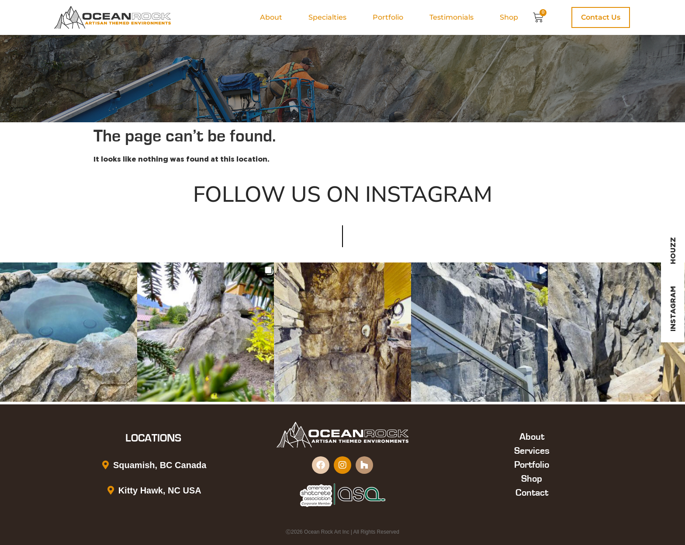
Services (532, 450)
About (271, 17)
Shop (509, 17)
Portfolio (388, 17)
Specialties (327, 17)
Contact (531, 492)
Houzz (673, 250)
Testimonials (451, 17)
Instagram (673, 308)
